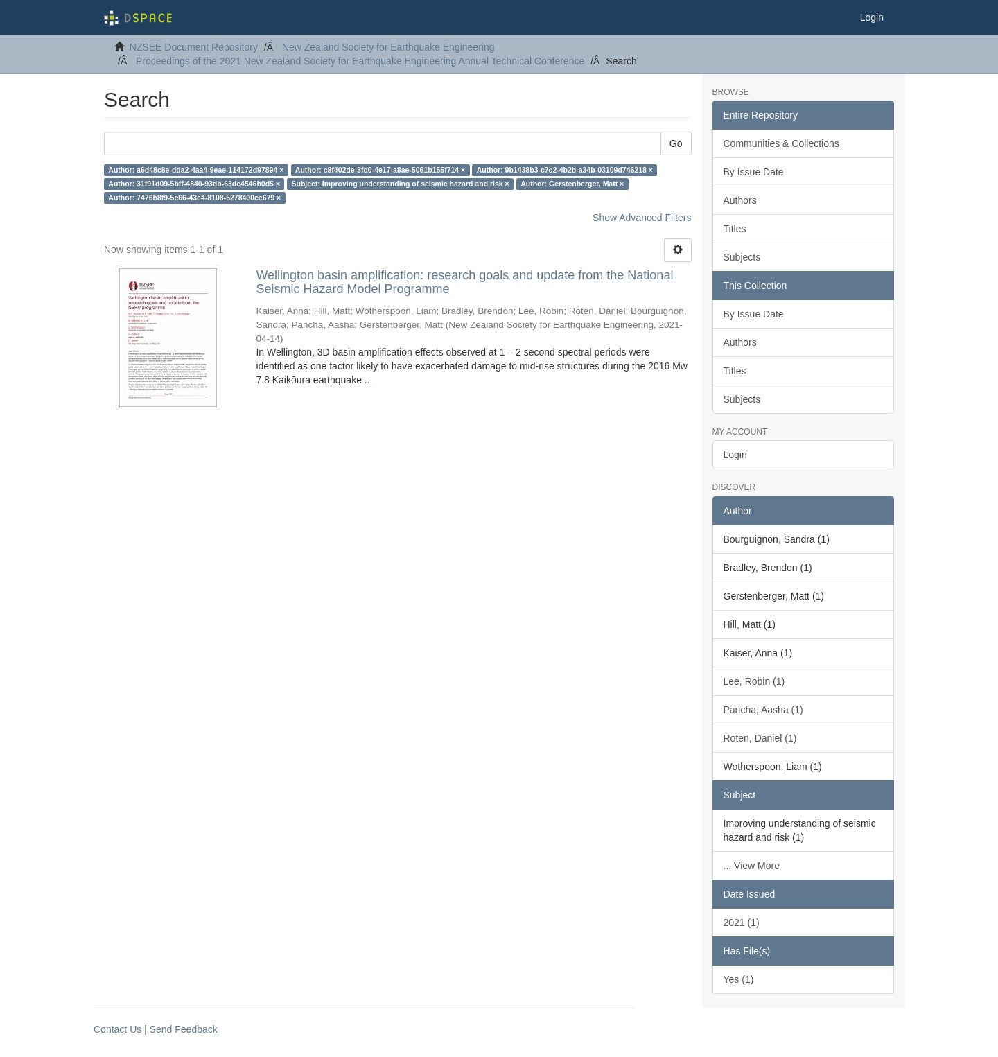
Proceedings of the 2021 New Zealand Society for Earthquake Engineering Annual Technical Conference (360, 61)
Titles (735, 228)
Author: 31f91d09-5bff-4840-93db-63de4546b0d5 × (194, 184)
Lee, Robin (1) (754, 681)
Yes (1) (739, 979)
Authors (740, 200)
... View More (752, 865)
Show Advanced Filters (642, 217)
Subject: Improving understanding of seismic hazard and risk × (400, 184)
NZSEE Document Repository (194, 47)
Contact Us (117, 1029)
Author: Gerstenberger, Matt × (572, 184)
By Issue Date (754, 171)
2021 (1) (742, 922)
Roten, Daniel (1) (760, 738)
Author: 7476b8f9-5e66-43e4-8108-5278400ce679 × (194, 197)
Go (676, 143)
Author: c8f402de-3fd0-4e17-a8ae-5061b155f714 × (380, 170)
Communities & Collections (781, 143)
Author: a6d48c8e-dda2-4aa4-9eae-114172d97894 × (195, 170)
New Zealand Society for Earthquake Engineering (388, 47)
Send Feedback (184, 1029)
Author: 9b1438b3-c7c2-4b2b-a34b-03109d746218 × (565, 170)
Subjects (742, 257)
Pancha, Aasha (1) (763, 709)
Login (735, 454)
